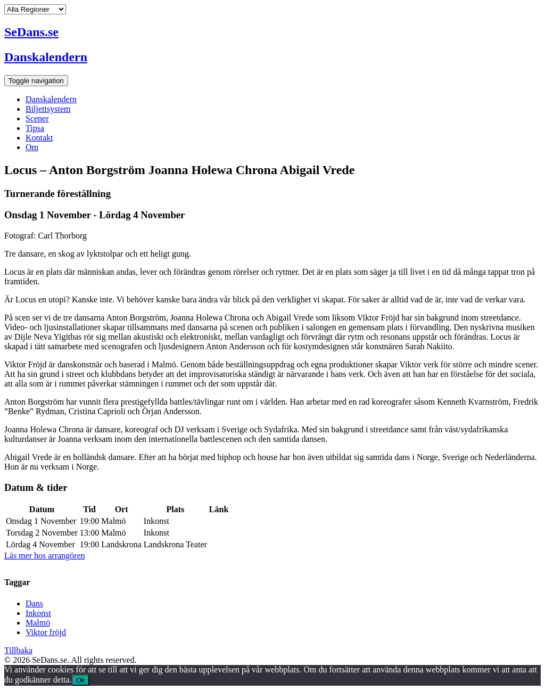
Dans (34, 603)
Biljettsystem (48, 108)
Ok (80, 680)
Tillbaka (18, 650)
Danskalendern (51, 99)
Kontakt (39, 137)
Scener (37, 118)
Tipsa (35, 128)
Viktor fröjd (46, 632)
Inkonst (38, 613)
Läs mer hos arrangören (44, 555)
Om (32, 147)
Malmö (38, 622)
